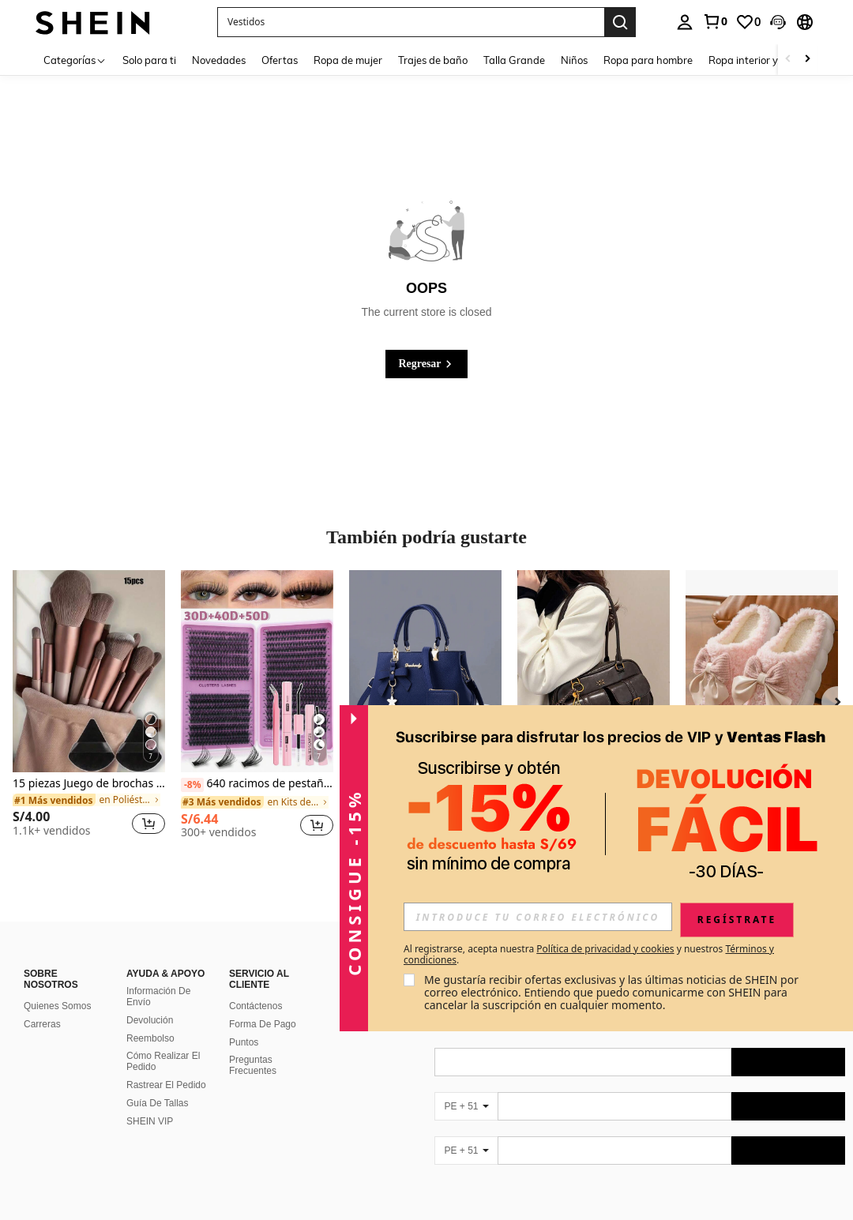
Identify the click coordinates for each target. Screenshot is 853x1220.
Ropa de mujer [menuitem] (348, 60)
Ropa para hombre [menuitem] (648, 60)
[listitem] (89, 710)
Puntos (243, 1042)
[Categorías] (75, 59)
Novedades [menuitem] (219, 60)
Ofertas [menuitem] (279, 60)
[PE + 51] (466, 1106)
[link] (714, 21)
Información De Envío (158, 996)
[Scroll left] (788, 59)
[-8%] (192, 785)
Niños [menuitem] (574, 60)
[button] (410, 22)
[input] (538, 917)
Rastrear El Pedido (166, 1084)
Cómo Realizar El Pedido (163, 1061)
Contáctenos (255, 1006)
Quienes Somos (57, 1006)
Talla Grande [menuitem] (514, 60)
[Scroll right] (807, 59)
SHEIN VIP (149, 1121)
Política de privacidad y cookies (605, 948)
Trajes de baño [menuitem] (433, 60)
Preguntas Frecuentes (252, 1065)
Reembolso (150, 1038)
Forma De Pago (262, 1024)
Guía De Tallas (157, 1103)
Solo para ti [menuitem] (149, 60)
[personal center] (684, 22)
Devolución (149, 1020)
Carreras (42, 1024)
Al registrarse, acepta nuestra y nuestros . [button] (589, 955)
